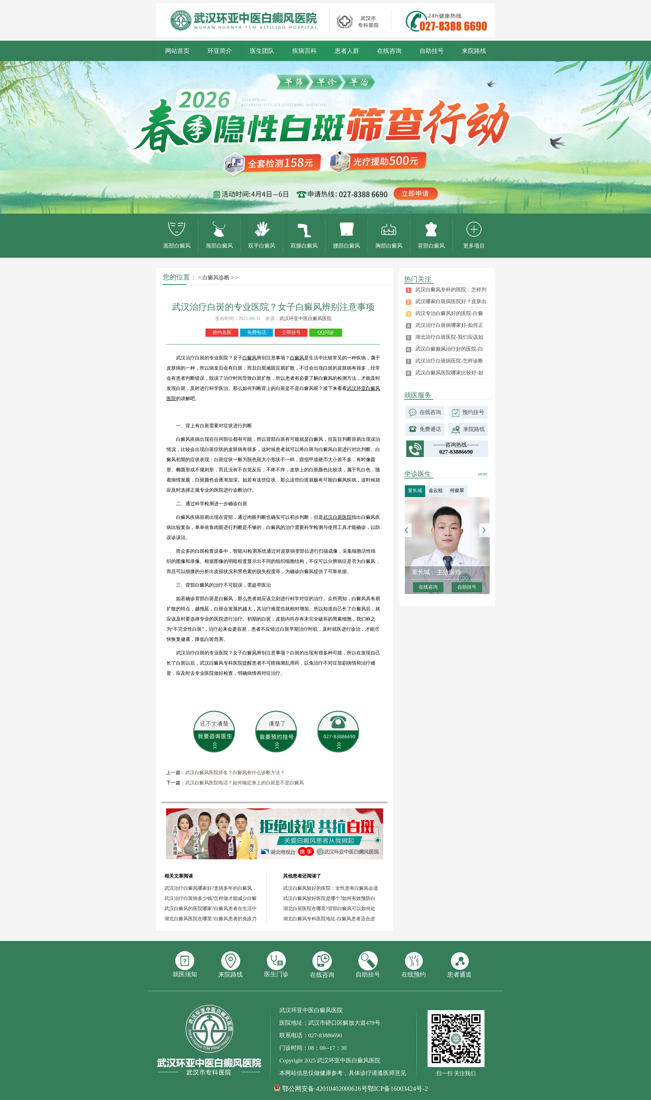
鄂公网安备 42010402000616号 (325, 1088)
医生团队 (262, 50)
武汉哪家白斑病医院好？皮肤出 (451, 301)
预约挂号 (473, 412)
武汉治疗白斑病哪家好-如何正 (449, 325)
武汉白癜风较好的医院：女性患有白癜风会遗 (330, 888)
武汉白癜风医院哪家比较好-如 (449, 372)
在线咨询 (389, 50)
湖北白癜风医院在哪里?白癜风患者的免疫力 (210, 918)
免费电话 (256, 332)
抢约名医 (222, 332)
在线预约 (413, 964)
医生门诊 (276, 964)
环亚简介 (220, 50)
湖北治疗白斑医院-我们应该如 (449, 337)
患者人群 (347, 50)
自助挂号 (431, 50)
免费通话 (430, 429)
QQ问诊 (325, 332)
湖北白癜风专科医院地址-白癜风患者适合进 (329, 918)
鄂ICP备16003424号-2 (398, 1088)
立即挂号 (291, 332)
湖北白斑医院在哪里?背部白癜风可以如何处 (329, 908)
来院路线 (474, 50)
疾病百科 (304, 50)
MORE (483, 474)
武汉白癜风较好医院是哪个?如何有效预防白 (329, 898)
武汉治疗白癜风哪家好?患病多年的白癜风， (210, 888)
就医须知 (185, 964)
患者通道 (459, 964)
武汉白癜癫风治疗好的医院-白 (449, 349)
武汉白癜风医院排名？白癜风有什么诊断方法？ (235, 772)
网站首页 (177, 50)
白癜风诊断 (216, 277)
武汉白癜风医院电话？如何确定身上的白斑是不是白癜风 (244, 782)
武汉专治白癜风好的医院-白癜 (449, 313)
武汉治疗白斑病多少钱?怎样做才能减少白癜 (210, 898)
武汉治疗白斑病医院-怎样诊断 (449, 361)
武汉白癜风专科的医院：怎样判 (451, 289)
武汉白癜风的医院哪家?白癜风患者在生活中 (210, 908)
